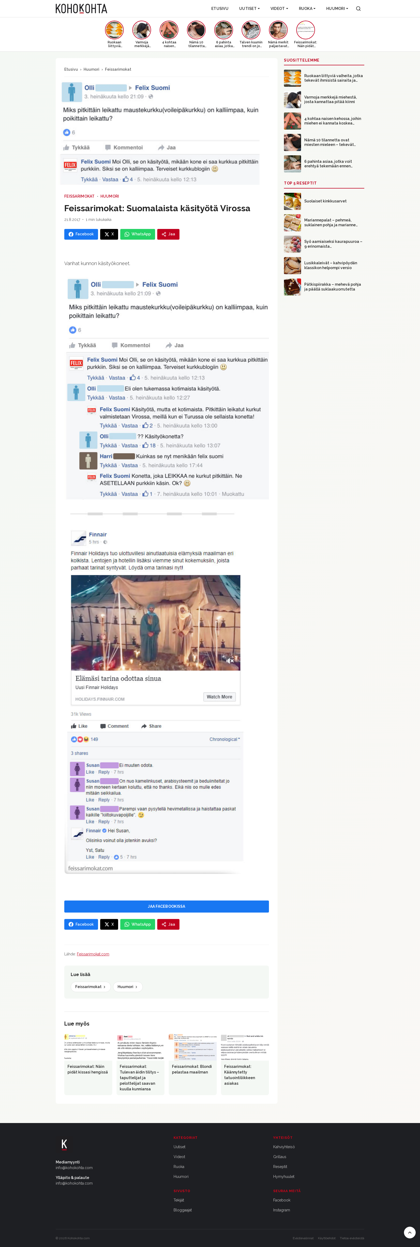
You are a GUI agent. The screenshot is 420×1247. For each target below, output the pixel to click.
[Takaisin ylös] (410, 1232)
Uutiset (249, 8)
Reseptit (280, 1167)
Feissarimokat (118, 69)
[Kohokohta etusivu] (81, 8)
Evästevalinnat (303, 1238)
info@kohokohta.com (74, 1168)
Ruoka (307, 8)
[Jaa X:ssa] (109, 234)
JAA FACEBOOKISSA (166, 906)
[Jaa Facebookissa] (81, 234)
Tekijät (179, 1200)
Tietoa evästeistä (352, 1238)
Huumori (337, 8)
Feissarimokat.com (93, 954)
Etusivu (219, 8)
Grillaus (279, 1157)
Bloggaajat (183, 1210)
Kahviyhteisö (284, 1147)
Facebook (281, 1200)
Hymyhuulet (283, 1176)
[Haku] (358, 8)
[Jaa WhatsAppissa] (137, 234)
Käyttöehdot (327, 1238)
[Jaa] (168, 234)
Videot (279, 8)
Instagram (281, 1210)
